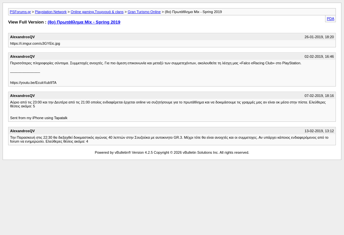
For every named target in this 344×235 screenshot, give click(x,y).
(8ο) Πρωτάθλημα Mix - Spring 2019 (84, 22)
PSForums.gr (20, 12)
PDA (330, 19)
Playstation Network (50, 12)
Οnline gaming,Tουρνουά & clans (97, 12)
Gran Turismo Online (144, 12)
